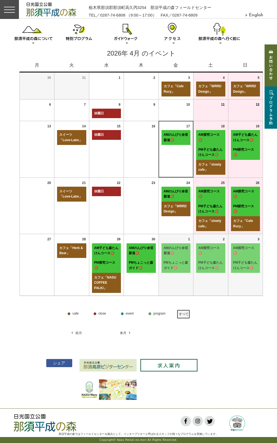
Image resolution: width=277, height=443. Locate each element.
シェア (56, 363)
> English (254, 15)
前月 (76, 333)
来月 (125, 333)
